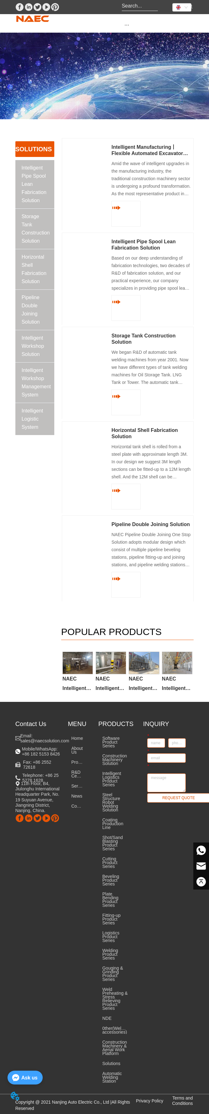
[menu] (127, 25)
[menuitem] (127, 25)
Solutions (42, 110)
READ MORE (124, 214)
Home (21, 110)
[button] (127, 25)
